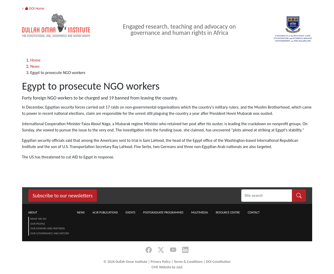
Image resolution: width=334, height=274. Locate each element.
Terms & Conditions (188, 261)
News (35, 66)
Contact (254, 212)
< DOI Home (33, 8)
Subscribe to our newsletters (63, 195)
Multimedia (199, 212)
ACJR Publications (105, 212)
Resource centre (228, 212)
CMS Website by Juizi (167, 267)
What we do (38, 218)
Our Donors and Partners (47, 228)
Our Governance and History (49, 233)
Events (130, 212)
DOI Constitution (218, 261)
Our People (37, 223)
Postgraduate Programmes (163, 212)
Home (35, 60)
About (32, 212)
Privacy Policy (161, 261)
